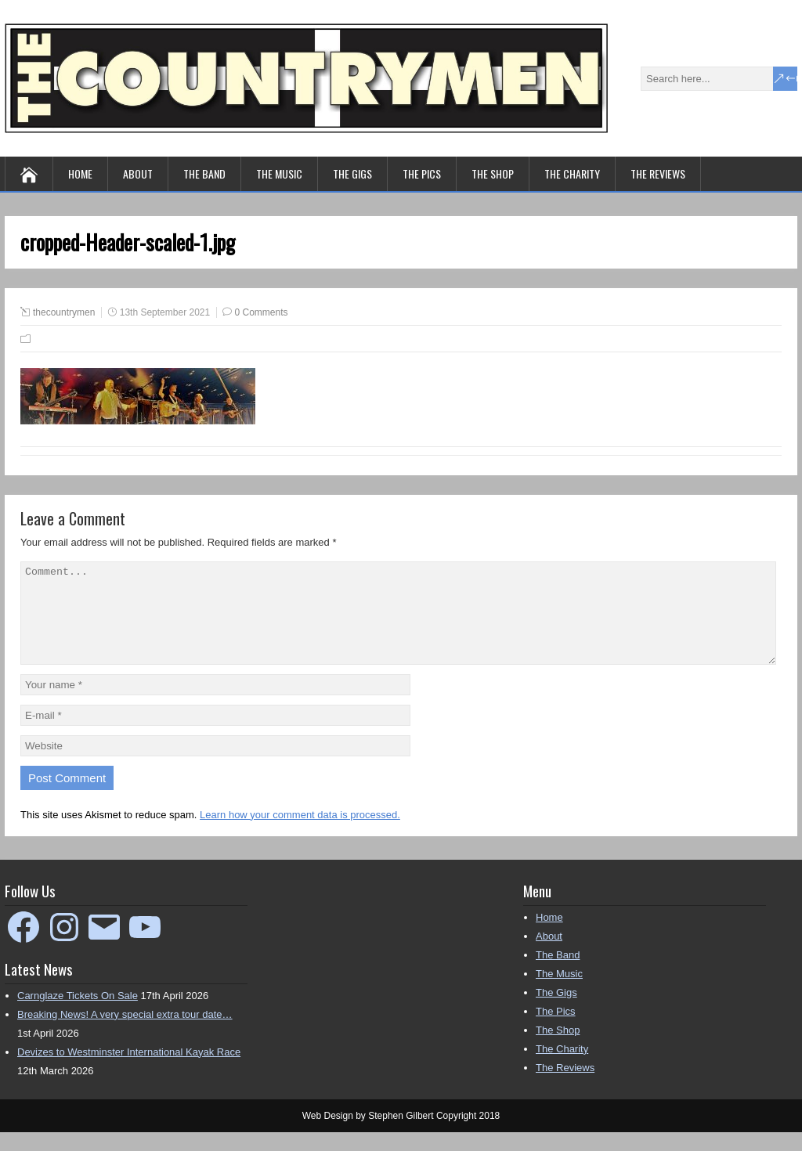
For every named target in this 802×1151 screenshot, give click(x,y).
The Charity (572, 173)
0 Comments (261, 312)
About (138, 173)
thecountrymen (64, 312)
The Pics (422, 173)
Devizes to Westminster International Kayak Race (128, 1071)
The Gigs (352, 173)
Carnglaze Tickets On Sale (77, 1014)
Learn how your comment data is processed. (300, 833)
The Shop (492, 173)
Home (80, 173)
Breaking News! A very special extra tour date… (125, 1033)
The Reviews (657, 173)
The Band (204, 173)
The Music (279, 173)
